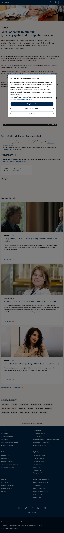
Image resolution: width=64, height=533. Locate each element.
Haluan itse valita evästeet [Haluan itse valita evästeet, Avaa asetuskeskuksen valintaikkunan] (32, 108)
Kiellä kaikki (32, 113)
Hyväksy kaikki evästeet (32, 104)
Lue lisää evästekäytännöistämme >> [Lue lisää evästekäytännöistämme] (21, 99)
